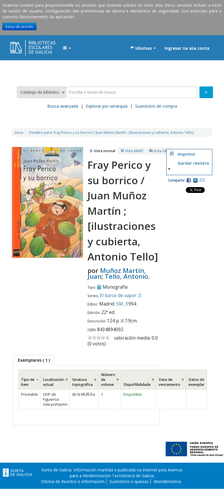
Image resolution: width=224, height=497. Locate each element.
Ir (206, 92)
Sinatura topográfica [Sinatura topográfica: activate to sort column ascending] (82, 382)
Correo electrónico (202, 180)
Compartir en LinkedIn (195, 180)
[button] (66, 48)
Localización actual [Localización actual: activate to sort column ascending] (53, 382)
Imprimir (186, 154)
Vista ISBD (162, 150)
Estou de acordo (19, 26)
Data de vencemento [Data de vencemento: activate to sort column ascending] (169, 382)
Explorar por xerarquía (106, 106)
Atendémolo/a (167, 481)
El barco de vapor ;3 (120, 295)
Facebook (189, 180)
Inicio (19, 132)
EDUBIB (24, 45)
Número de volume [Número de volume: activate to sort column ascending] (108, 379)
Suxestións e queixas (129, 481)
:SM (119, 304)
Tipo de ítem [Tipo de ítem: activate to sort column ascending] (27, 382)
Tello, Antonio (126, 276)
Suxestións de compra (156, 106)
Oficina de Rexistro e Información (72, 481)
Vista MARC (134, 150)
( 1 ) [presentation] (34, 360)
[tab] (33, 360)
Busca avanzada (62, 106)
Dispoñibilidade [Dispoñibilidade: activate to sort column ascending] (136, 384)
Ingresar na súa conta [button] (186, 48)
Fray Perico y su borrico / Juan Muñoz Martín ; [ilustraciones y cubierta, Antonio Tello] (111, 132)
